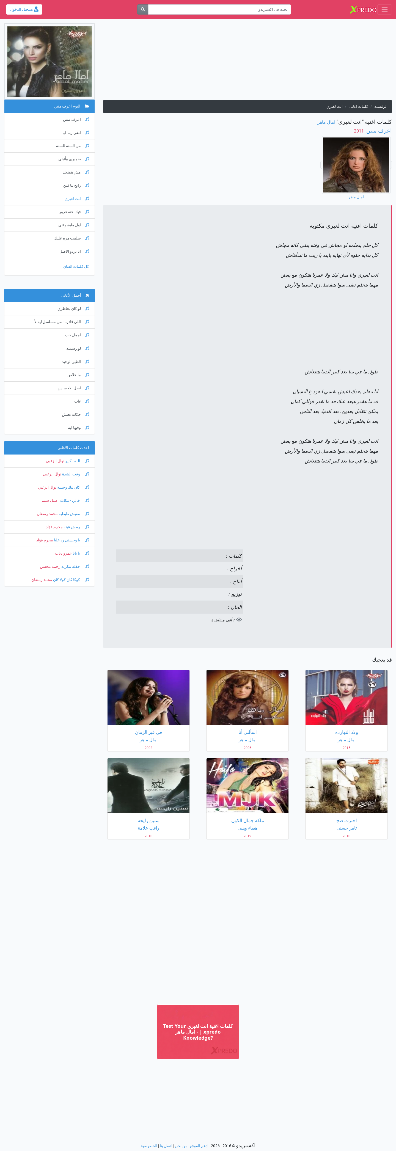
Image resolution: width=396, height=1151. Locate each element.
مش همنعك (75, 172)
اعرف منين (378, 130)
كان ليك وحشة (72, 487)
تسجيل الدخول (24, 9)
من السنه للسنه (72, 146)
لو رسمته (77, 348)
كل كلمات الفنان (76, 266)
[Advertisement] (247, 61)
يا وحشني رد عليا (71, 540)
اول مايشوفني (73, 225)
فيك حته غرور (74, 212)
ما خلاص (78, 375)
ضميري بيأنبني (73, 159)
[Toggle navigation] (384, 9)
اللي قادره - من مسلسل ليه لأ (61, 322)
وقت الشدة (75, 474)
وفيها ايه (78, 427)
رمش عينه (76, 527)
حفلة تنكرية (75, 566)
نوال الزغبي (55, 461)
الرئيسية (380, 106)
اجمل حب (77, 335)
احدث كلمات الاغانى (73, 447)
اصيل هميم (50, 500)
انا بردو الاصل (74, 251)
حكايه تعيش (75, 414)
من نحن (181, 1146)
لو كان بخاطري (73, 308)
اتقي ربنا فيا (75, 132)
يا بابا (80, 553)
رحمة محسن (50, 566)
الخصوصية (149, 1146)
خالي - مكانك (74, 500)
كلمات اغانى (358, 106)
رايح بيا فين (76, 185)
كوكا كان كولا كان (70, 579)
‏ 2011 (359, 131)
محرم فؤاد (54, 527)
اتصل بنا (166, 1146)
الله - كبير (76, 461)
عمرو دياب (63, 553)
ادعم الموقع (199, 1146)
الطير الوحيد (75, 361)
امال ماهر (326, 122)
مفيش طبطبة (73, 513)
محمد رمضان (47, 513)
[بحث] (142, 9)
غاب (81, 401)
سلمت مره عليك (71, 238)
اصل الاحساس (73, 388)
